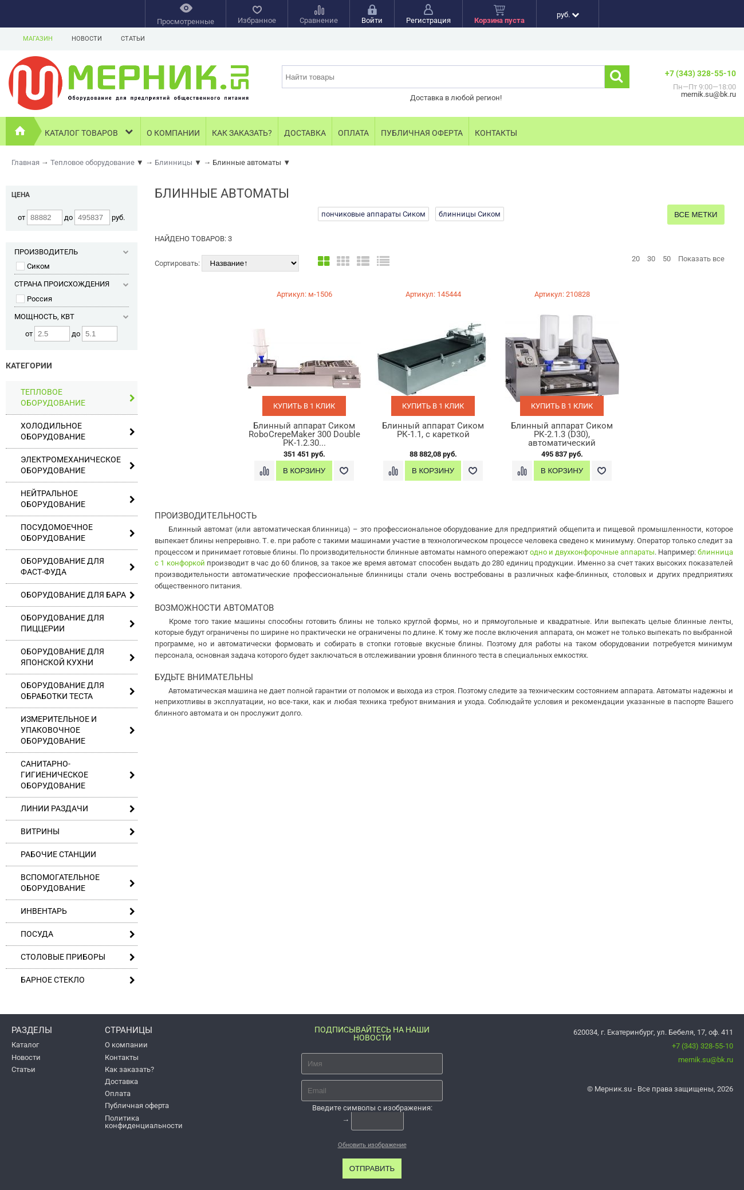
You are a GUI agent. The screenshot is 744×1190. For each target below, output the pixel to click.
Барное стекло (78, 980)
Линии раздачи (78, 809)
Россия (34, 298)
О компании (173, 133)
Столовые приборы (78, 957)
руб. (568, 14)
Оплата (353, 133)
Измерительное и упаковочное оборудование (78, 729)
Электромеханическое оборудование (78, 465)
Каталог (25, 1044)
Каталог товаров (90, 131)
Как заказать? (242, 133)
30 (651, 258)
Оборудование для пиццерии (78, 623)
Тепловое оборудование (78, 397)
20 (636, 258)
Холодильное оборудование (78, 431)
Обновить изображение (372, 1145)
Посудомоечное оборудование (78, 533)
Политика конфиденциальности (144, 1122)
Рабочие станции (58, 854)
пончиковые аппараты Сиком (373, 214)
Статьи (133, 38)
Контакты (496, 133)
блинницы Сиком (470, 214)
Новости (87, 38)
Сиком (33, 266)
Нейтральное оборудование (78, 499)
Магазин (38, 38)
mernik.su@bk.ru (705, 1059)
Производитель (71, 252)
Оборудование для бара (78, 595)
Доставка (305, 133)
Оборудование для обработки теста (78, 691)
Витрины (78, 831)
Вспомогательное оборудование (78, 883)
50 (667, 258)
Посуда (78, 934)
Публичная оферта (422, 133)
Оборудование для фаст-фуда (78, 566)
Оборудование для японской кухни (78, 657)
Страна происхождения (71, 284)
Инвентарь (78, 911)
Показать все (701, 258)
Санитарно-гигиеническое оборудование (78, 774)
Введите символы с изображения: (372, 1107)
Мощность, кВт (71, 316)
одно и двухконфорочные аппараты (592, 552)
